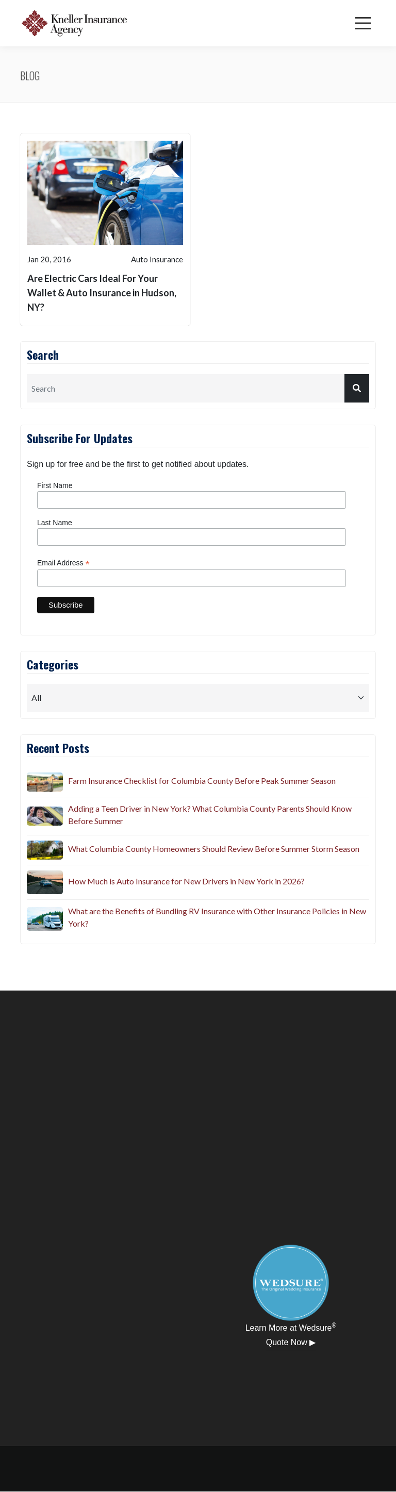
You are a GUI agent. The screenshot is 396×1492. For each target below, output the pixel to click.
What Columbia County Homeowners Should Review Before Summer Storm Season (213, 848)
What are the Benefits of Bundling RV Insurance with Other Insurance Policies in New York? (217, 917)
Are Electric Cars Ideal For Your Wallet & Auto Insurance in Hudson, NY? (101, 293)
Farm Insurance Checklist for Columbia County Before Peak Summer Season (202, 780)
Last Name (54, 522)
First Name (54, 485)
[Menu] (363, 23)
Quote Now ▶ (291, 1342)
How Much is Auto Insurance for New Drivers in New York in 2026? (186, 881)
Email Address (63, 563)
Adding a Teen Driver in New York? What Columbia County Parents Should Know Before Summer (210, 814)
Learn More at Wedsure (291, 1327)
